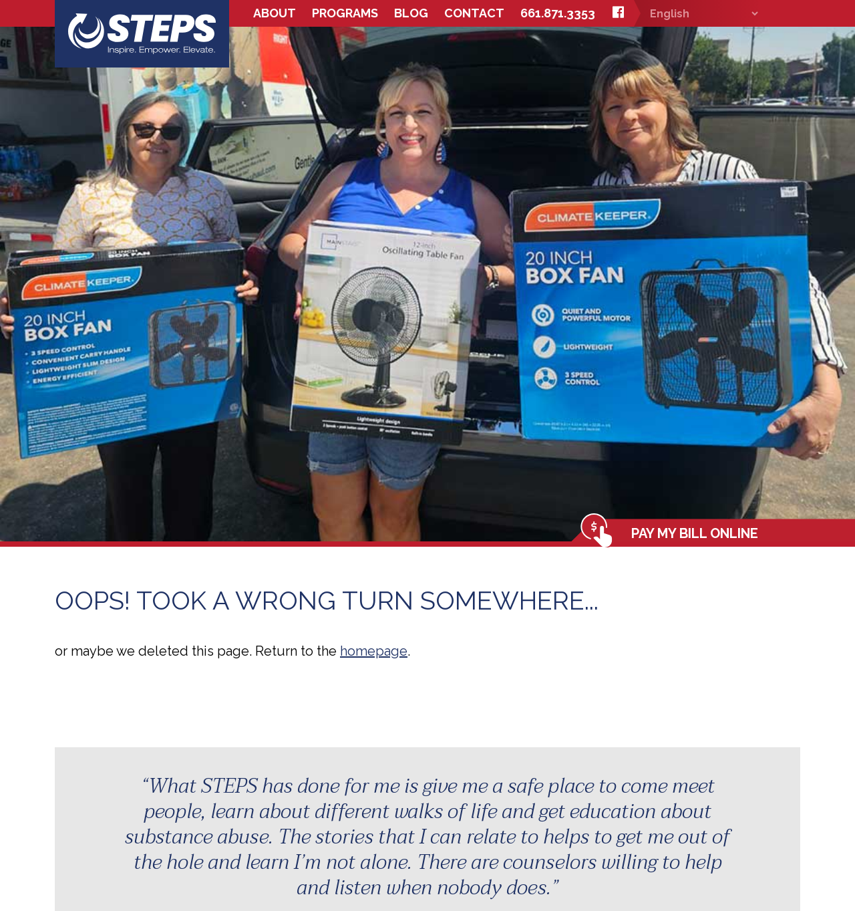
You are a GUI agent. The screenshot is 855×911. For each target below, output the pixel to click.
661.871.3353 (557, 13)
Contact (474, 13)
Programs (345, 13)
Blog (411, 13)
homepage (373, 651)
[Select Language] (697, 13)
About (274, 13)
